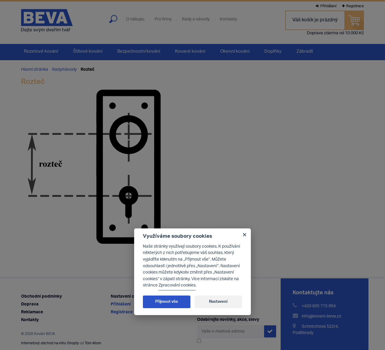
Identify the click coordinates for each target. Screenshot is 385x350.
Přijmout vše (166, 301)
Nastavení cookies (129, 296)
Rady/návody (64, 69)
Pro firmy (163, 19)
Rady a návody (196, 19)
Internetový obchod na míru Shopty (50, 343)
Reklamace (32, 312)
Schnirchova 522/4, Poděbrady (316, 330)
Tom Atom (93, 343)
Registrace (353, 6)
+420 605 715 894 (319, 306)
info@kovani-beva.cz (321, 316)
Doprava (29, 304)
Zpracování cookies (177, 285)
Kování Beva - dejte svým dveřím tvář (47, 20)
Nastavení (218, 301)
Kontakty (228, 19)
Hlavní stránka (34, 69)
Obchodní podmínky (41, 296)
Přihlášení (326, 6)
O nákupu (135, 19)
